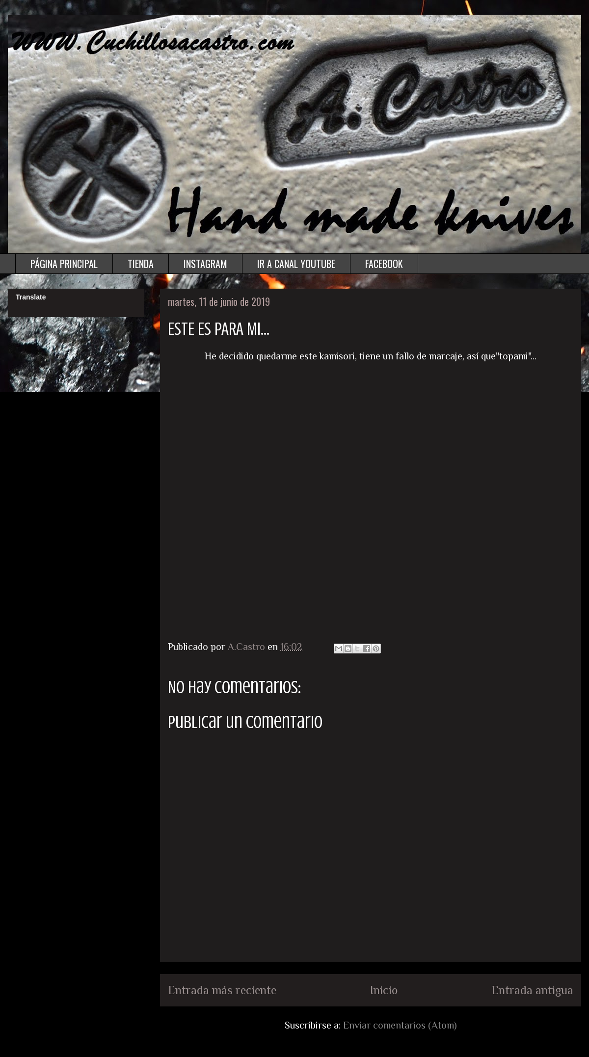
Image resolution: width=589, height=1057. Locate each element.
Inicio (384, 990)
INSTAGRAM (205, 263)
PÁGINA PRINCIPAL (64, 263)
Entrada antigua (532, 990)
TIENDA (141, 263)
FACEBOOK (384, 263)
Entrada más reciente (222, 990)
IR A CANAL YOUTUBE (296, 263)
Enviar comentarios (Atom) (400, 1025)
